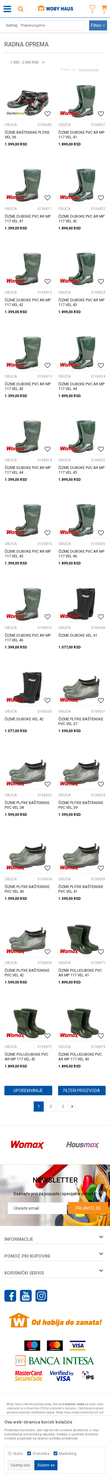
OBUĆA (11, 125)
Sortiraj (11, 25)
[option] (27, 1145)
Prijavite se (88, 1208)
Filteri (98, 25)
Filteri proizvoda (81, 1090)
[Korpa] (104, 15)
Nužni (18, 1453)
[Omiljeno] (90, 15)
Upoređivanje (28, 1090)
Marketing (67, 1453)
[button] (20, 8)
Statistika (41, 1453)
